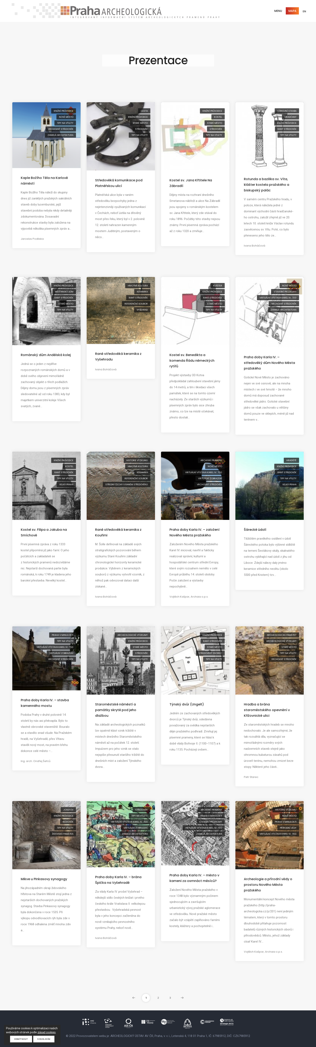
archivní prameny (211, 460)
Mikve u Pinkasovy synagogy (44, 879)
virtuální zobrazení (210, 478)
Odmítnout (21, 1039)
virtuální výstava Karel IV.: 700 (278, 297)
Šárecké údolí (255, 529)
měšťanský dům (64, 291)
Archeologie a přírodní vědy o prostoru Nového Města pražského (268, 885)
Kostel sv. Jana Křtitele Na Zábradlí (190, 183)
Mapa (292, 11)
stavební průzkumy (285, 291)
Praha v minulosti (62, 635)
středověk (141, 129)
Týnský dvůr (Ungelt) (186, 704)
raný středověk (287, 129)
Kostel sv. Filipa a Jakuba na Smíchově (44, 532)
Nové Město (66, 117)
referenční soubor (136, 303)
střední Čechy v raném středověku (126, 484)
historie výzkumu (137, 460)
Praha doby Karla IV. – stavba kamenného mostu (45, 703)
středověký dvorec (210, 653)
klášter (217, 285)
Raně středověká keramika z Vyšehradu (118, 356)
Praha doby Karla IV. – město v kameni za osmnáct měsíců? (194, 878)
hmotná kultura (138, 285)
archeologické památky (281, 635)
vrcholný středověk (60, 129)
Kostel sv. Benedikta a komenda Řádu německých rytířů (191, 361)
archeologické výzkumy (132, 635)
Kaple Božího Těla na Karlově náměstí (44, 181)
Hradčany (290, 117)
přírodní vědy (288, 827)
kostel (218, 117)
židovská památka (62, 833)
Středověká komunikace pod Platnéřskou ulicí (118, 183)
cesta (144, 111)
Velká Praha (66, 484)
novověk (68, 821)
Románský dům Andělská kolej (46, 355)
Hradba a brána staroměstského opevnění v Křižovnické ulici (267, 710)
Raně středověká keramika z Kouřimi (118, 532)
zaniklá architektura (60, 135)
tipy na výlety (65, 123)
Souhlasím (44, 1039)
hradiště (291, 460)
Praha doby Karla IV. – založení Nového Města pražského (194, 532)
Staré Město (140, 123)
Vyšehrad (142, 309)
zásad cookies (46, 1032)
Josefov (68, 809)
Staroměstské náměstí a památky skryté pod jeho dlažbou (115, 710)
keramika (142, 291)
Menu (278, 11)
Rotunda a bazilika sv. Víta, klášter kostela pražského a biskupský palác (266, 185)
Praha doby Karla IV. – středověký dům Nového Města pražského (269, 363)
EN (304, 11)
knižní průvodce (63, 111)
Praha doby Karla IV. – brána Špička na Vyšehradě (118, 880)
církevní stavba (286, 111)
